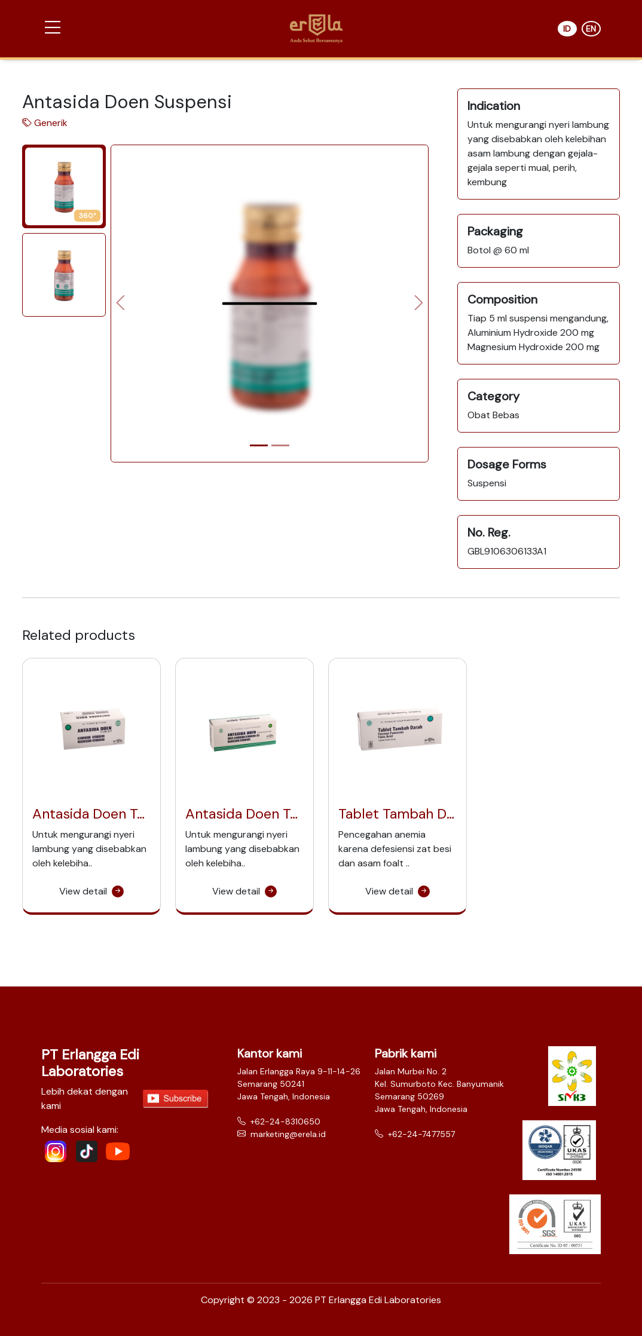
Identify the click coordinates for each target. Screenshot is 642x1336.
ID (567, 28)
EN (591, 28)
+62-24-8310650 (278, 1121)
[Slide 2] (280, 445)
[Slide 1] (259, 445)
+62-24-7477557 (415, 1134)
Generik (51, 123)
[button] (52, 28)
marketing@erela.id (281, 1134)
